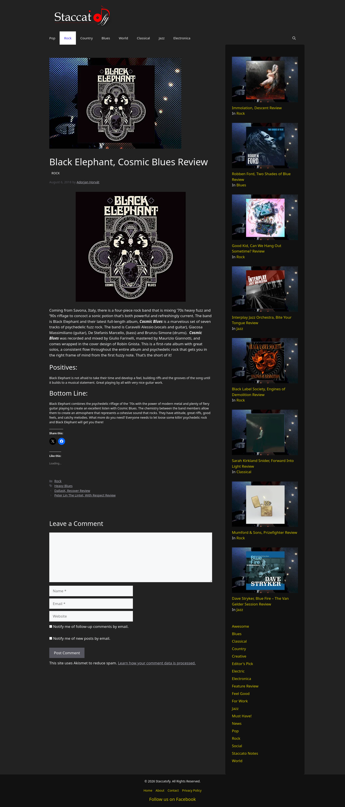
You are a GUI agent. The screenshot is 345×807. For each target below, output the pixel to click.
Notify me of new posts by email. (81, 638)
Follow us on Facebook (172, 799)
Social (237, 745)
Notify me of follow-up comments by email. (90, 626)
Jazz (162, 38)
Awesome (240, 626)
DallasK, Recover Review (72, 491)
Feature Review (245, 686)
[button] (294, 38)
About (160, 790)
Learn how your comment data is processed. (157, 662)
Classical (143, 38)
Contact (173, 790)
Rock (68, 38)
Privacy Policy (191, 790)
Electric (238, 671)
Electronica (181, 38)
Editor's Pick (242, 663)
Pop (52, 38)
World (123, 38)
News (237, 723)
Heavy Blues (63, 486)
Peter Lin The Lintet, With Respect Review (85, 495)
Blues (105, 38)
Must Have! (242, 715)
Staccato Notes (245, 753)
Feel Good (241, 693)
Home (147, 790)
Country (86, 38)
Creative (239, 656)
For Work (240, 700)
